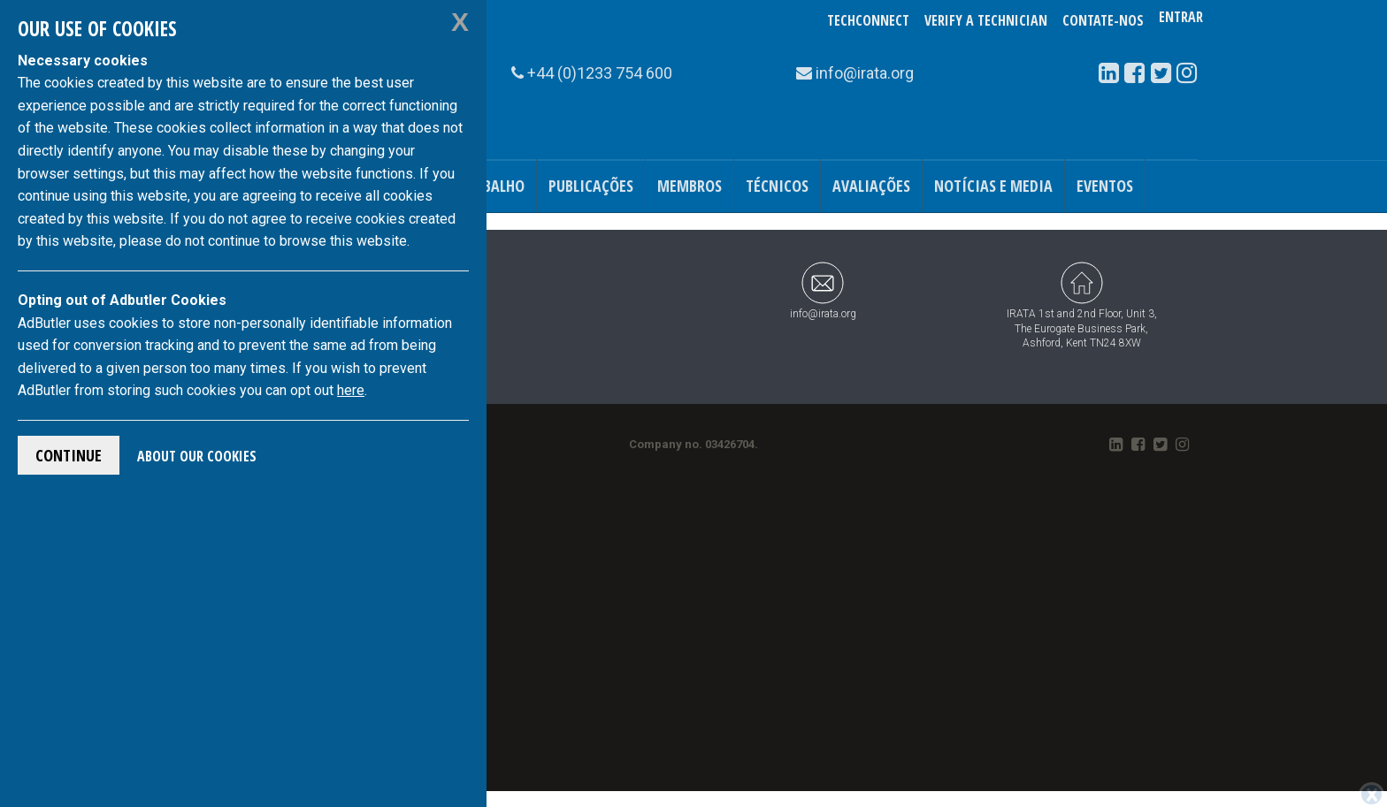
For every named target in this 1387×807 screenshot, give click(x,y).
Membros (689, 185)
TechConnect (868, 20)
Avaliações (871, 185)
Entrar (1181, 20)
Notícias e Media (993, 185)
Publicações (590, 185)
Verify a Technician (985, 20)
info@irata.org (823, 290)
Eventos (1105, 185)
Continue (68, 455)
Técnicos (777, 185)
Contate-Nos (1103, 20)
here (350, 390)
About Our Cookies (197, 456)
